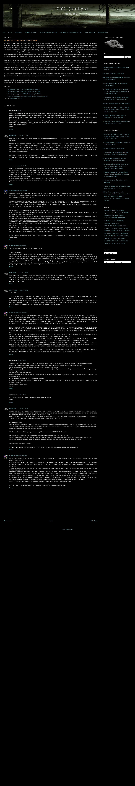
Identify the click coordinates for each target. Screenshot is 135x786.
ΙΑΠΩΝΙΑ (107, 231)
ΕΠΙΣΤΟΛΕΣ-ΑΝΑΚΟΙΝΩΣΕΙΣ (114, 225)
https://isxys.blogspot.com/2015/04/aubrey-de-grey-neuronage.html (28, 96)
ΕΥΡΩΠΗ (107, 228)
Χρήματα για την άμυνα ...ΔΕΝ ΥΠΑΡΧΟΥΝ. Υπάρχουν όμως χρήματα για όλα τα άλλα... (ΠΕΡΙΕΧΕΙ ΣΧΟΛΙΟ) (116, 109)
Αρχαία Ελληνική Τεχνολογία (48, 32)
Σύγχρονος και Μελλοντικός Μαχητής (71, 32)
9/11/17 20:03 (22, 313)
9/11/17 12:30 (22, 110)
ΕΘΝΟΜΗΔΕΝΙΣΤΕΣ (111, 218)
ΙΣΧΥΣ (10, 32)
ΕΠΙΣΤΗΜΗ (13, 98)
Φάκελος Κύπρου (103, 32)
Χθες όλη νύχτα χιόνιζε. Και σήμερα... (114, 73)
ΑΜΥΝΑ (107, 210)
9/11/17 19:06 (24, 272)
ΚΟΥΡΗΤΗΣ (13, 135)
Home (51, 521)
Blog (4, 32)
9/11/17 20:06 (22, 360)
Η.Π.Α (116, 228)
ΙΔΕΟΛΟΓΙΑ (114, 231)
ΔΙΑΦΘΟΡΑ (108, 215)
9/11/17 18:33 (22, 166)
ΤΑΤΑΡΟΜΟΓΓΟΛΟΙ (121, 241)
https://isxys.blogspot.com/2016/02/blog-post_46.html (23, 89)
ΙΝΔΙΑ (121, 231)
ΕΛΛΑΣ (114, 220)
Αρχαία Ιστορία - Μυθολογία (113, 213)
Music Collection (90, 32)
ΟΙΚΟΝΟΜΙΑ (124, 233)
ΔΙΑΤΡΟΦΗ (125, 213)
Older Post (94, 521)
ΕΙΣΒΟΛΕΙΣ (121, 218)
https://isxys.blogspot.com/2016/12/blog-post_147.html (24, 91)
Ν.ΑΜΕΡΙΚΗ (115, 233)
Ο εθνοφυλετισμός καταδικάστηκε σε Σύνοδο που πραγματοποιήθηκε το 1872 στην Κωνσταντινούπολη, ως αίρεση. (116, 166)
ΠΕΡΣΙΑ (113, 236)
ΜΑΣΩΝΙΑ (108, 233)
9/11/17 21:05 (22, 456)
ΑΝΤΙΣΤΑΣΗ (114, 210)
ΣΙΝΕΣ (115, 238)
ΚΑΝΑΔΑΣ (126, 231)
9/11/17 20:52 (24, 408)
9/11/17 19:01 (22, 246)
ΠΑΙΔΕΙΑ (107, 236)
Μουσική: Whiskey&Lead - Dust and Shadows (116, 103)
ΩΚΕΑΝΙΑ (122, 243)
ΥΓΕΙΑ (20, 98)
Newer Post (7, 521)
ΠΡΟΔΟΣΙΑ (120, 236)
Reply (11, 129)
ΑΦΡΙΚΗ (121, 210)
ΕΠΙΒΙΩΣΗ (108, 223)
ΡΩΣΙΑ (126, 236)
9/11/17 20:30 (22, 395)
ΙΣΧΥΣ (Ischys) (69, 8)
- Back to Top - (67, 529)
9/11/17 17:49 (24, 135)
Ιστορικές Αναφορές (31, 32)
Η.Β (112, 228)
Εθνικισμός (18, 32)
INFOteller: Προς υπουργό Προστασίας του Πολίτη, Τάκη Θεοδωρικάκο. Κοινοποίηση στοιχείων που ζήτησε (116, 91)
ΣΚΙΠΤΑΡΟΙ (121, 238)
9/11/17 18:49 (22, 191)
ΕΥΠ (124, 225)
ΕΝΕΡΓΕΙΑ (120, 220)
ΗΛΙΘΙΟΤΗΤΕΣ (123, 228)
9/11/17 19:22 (24, 290)
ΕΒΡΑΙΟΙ (121, 215)
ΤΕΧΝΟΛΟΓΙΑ (109, 243)
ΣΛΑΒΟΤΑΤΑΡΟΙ (110, 241)
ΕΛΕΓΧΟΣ (108, 220)
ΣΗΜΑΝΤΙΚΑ (108, 238)
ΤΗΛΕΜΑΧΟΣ (13, 191)
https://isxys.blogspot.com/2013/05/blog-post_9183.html (24, 94)
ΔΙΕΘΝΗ (115, 215)
